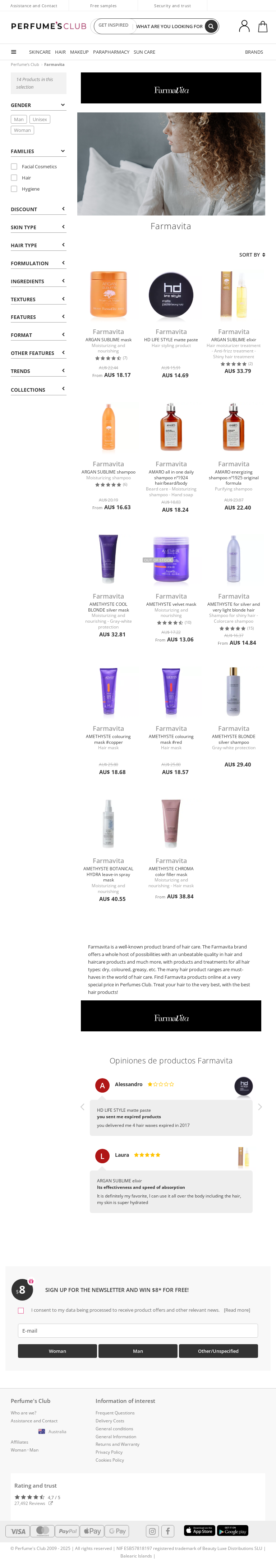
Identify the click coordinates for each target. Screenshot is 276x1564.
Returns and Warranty (117, 1444)
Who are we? (23, 1413)
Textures (37, 299)
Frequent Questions (115, 1413)
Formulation (37, 263)
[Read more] (236, 1310)
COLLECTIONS (37, 389)
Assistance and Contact (33, 5)
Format (37, 335)
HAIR (60, 52)
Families (37, 151)
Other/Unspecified (218, 1351)
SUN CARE (144, 52)
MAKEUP (79, 52)
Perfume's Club (25, 64)
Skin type (37, 227)
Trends (37, 371)
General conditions (114, 1429)
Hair (21, 177)
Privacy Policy (109, 1452)
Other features (37, 353)
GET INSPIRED (113, 26)
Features (37, 317)
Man (19, 119)
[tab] (38, 104)
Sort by (252, 254)
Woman (22, 130)
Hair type (37, 245)
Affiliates (19, 1442)
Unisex (40, 119)
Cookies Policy (110, 1460)
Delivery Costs (110, 1421)
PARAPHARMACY (111, 52)
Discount (37, 209)
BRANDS (254, 52)
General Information (116, 1437)
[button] (82, 1152)
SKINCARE (40, 52)
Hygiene (25, 189)
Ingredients (37, 281)
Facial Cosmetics (34, 166)
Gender (37, 105)
